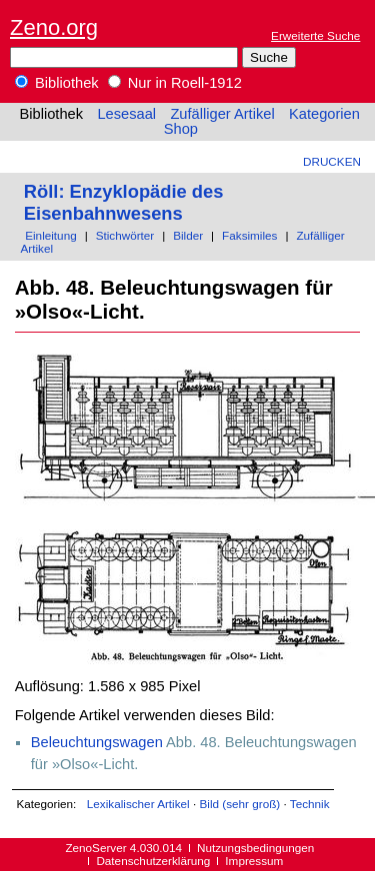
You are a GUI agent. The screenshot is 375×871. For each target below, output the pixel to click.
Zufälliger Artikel (222, 114)
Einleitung (50, 235)
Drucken (332, 161)
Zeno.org (54, 27)
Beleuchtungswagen (97, 742)
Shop (181, 129)
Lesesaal (126, 114)
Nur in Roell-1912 (175, 83)
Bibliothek (57, 83)
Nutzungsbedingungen (255, 847)
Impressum (254, 860)
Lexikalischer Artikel (138, 803)
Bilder (188, 235)
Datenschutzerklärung (153, 860)
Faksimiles (249, 235)
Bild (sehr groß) (239, 803)
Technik (310, 803)
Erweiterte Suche (315, 35)
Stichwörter (125, 235)
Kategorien (324, 114)
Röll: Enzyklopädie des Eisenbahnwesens (124, 202)
